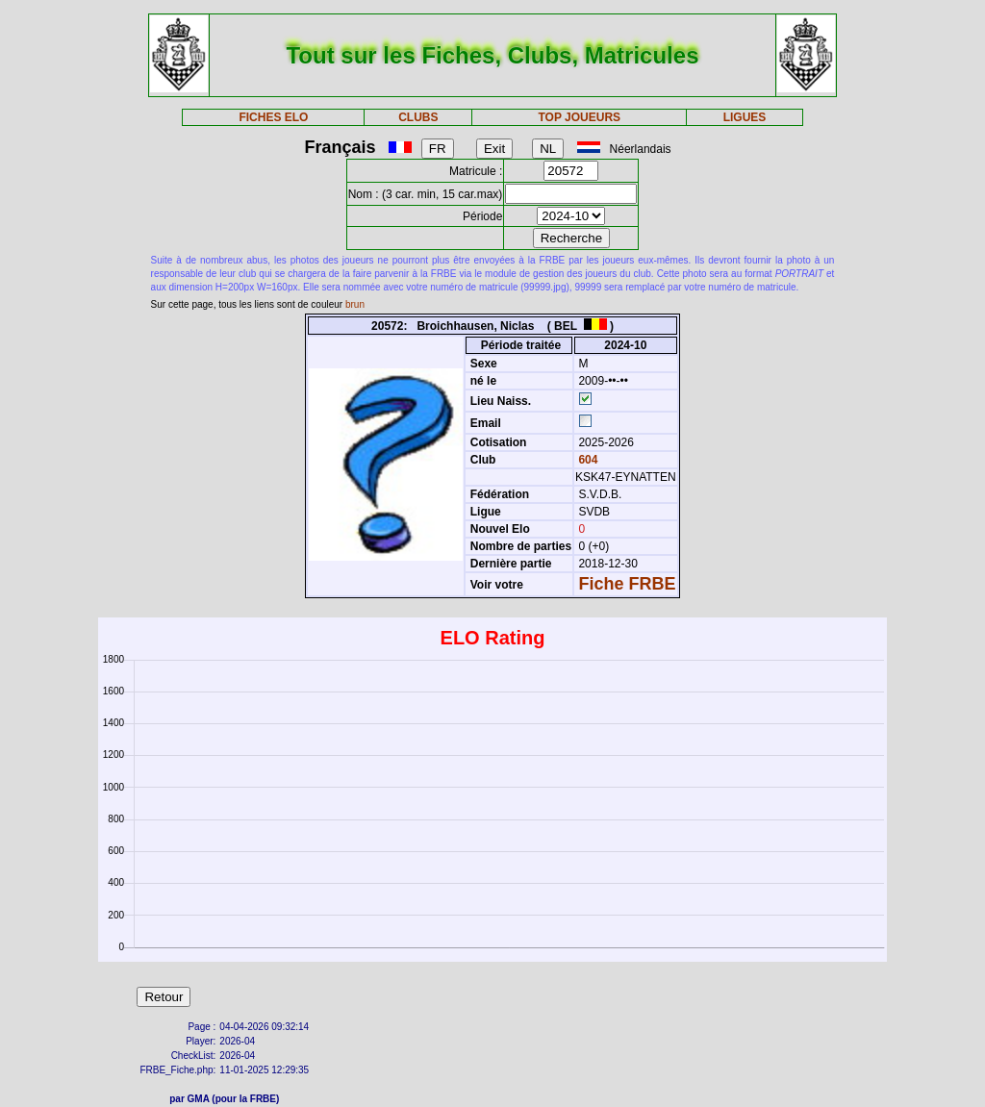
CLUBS (418, 117)
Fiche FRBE (626, 583)
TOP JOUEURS (580, 117)
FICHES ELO (273, 117)
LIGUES (745, 117)
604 (586, 459)
